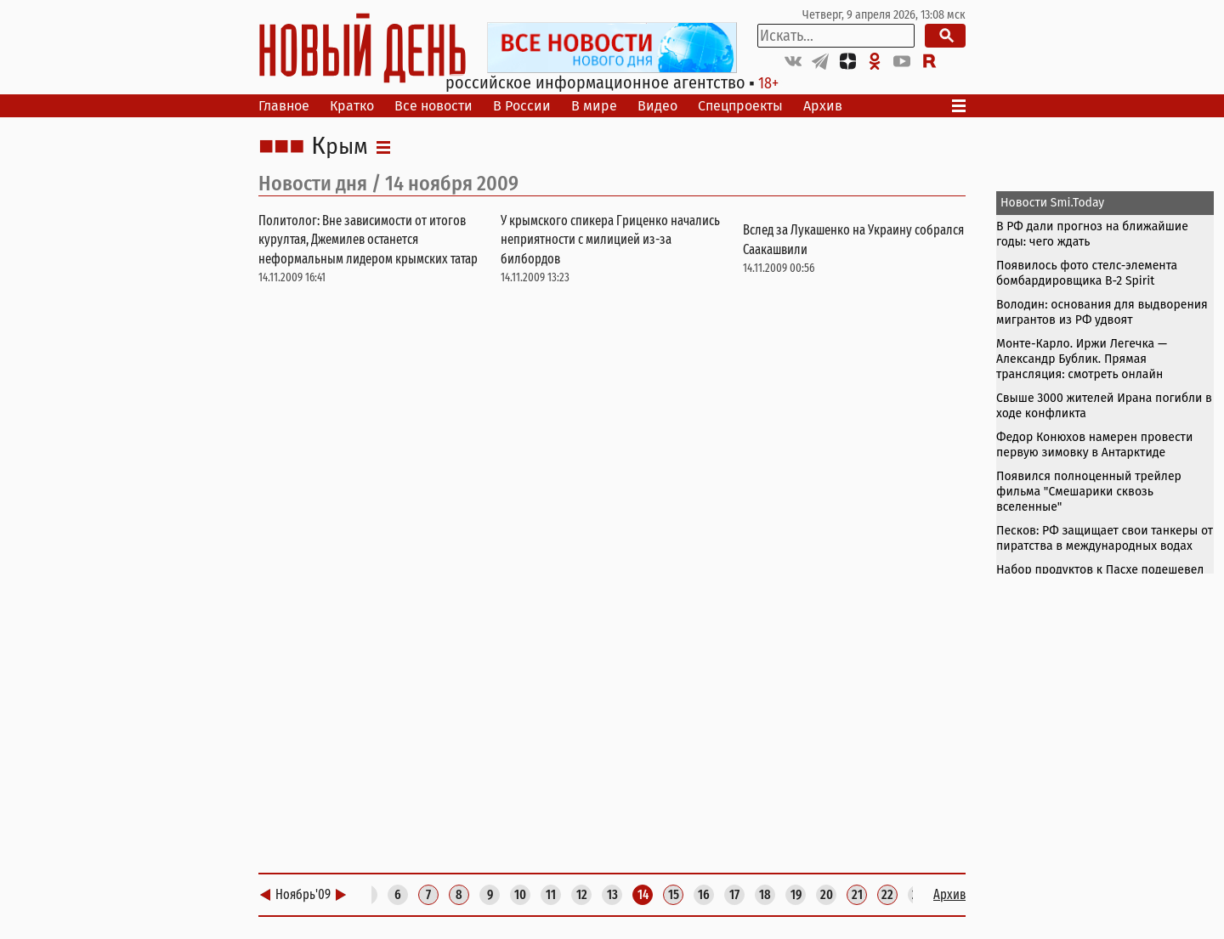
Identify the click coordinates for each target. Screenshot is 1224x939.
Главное (283, 106)
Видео (657, 106)
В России (522, 106)
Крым (339, 147)
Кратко (352, 106)
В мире (594, 106)
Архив (822, 106)
